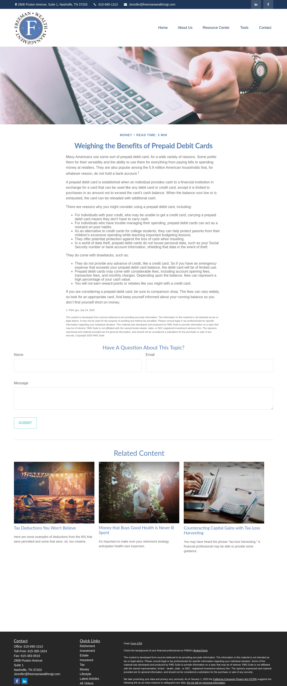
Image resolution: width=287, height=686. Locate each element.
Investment (87, 650)
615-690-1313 (105, 4)
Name (18, 355)
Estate (84, 655)
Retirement (87, 646)
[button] (163, 28)
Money (84, 669)
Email (150, 355)
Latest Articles (89, 678)
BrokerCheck (200, 650)
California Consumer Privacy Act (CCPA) (235, 679)
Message (21, 383)
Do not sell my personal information (206, 682)
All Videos (87, 683)
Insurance (86, 660)
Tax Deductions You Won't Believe (45, 527)
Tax (82, 664)
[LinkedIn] (256, 4)
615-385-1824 (37, 651)
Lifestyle (85, 674)
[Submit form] (25, 422)
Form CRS (136, 643)
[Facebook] (268, 4)
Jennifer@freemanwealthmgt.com (149, 4)
